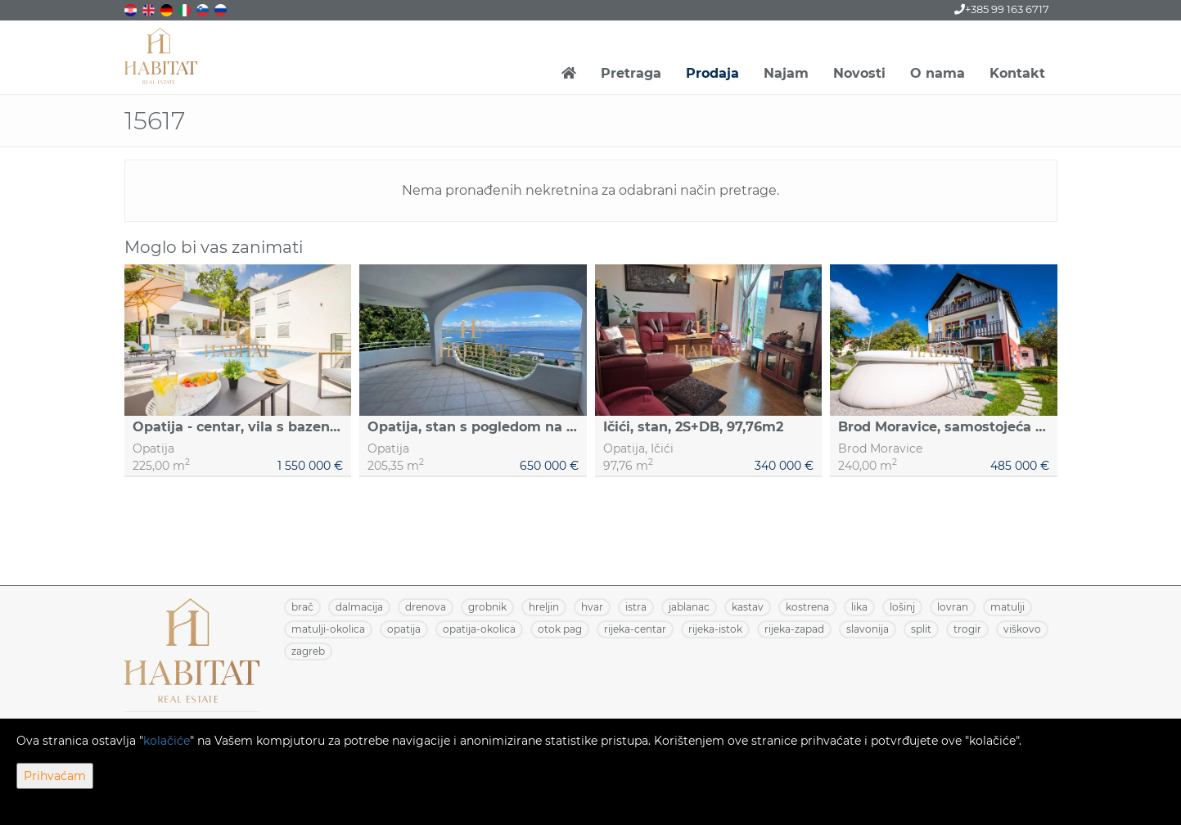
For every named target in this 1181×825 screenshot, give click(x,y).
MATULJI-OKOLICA (328, 629)
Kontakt (1017, 73)
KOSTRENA (807, 607)
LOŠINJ (902, 607)
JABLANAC (689, 607)
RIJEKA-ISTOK (715, 629)
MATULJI (1007, 607)
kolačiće (166, 740)
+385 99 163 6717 (1001, 9)
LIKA (859, 607)
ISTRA (636, 607)
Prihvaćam (55, 776)
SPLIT (921, 629)
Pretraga (631, 73)
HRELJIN (544, 607)
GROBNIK (487, 607)
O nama (937, 73)
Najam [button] (786, 73)
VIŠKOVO (1022, 629)
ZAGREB (308, 651)
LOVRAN (952, 607)
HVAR (592, 607)
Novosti (859, 73)
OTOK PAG (560, 629)
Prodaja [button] (712, 73)
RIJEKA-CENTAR (635, 629)
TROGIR (967, 629)
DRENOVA (425, 607)
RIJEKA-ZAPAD (794, 629)
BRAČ (302, 607)
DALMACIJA (359, 607)
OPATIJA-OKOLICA (479, 629)
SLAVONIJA (867, 629)
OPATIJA (404, 629)
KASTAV (748, 607)
